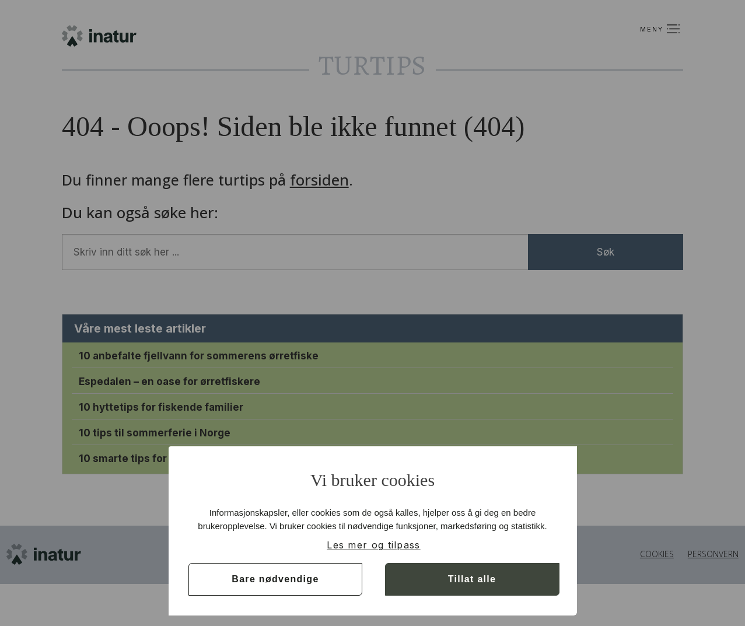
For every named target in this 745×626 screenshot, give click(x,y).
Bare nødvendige (275, 579)
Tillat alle (472, 579)
